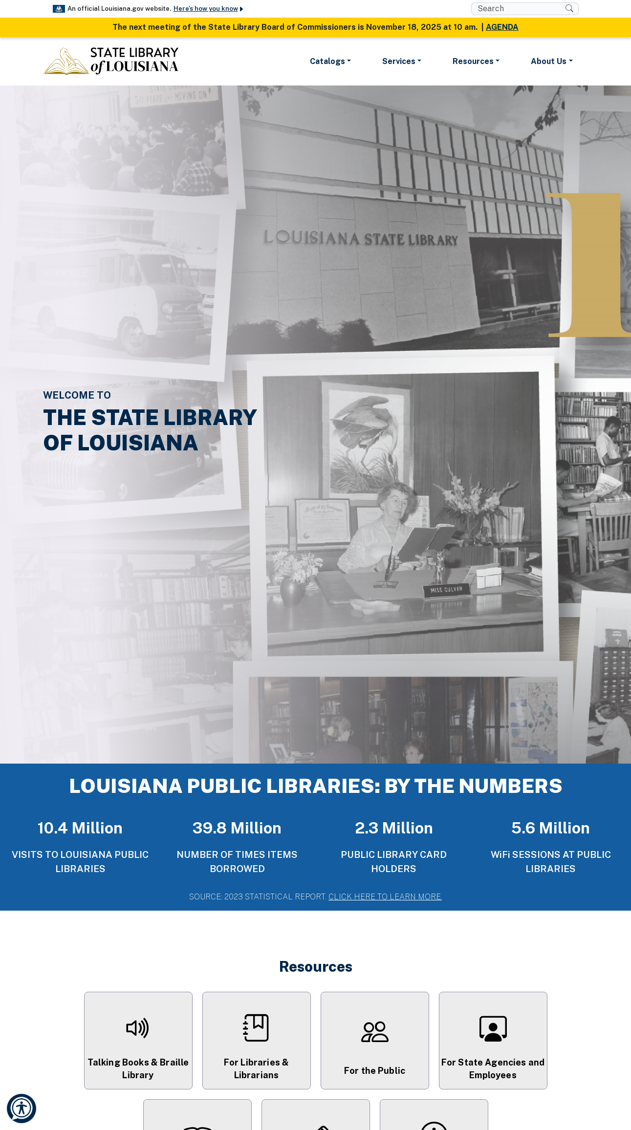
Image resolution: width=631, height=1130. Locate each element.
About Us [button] (548, 61)
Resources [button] (473, 61)
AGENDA (502, 27)
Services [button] (398, 61)
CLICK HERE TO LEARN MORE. (385, 896)
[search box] (518, 8)
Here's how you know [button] (209, 8)
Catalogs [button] (327, 61)
